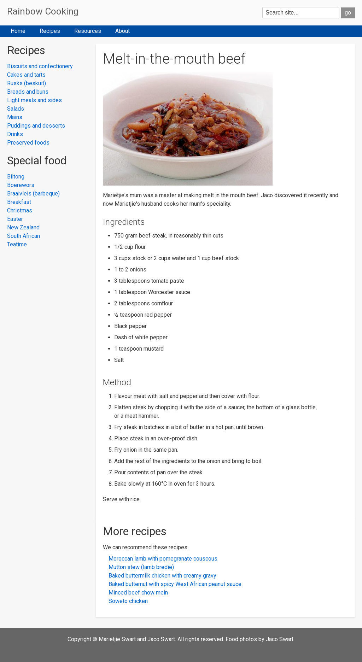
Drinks (15, 134)
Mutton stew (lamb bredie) (141, 567)
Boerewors (20, 185)
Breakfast (19, 202)
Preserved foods (28, 142)
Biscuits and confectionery (40, 66)
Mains (14, 117)
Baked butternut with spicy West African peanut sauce (175, 584)
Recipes (50, 31)
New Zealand (23, 227)
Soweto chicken (128, 601)
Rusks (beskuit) (26, 83)
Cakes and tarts (26, 74)
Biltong (15, 176)
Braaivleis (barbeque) (33, 193)
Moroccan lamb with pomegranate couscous (163, 558)
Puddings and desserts (36, 125)
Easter (15, 219)
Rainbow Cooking (42, 11)
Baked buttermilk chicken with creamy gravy (162, 575)
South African (23, 236)
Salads (15, 108)
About (122, 31)
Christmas (19, 210)
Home (18, 31)
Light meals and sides (34, 100)
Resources (87, 31)
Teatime (17, 244)
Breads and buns (27, 91)
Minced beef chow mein (138, 592)
